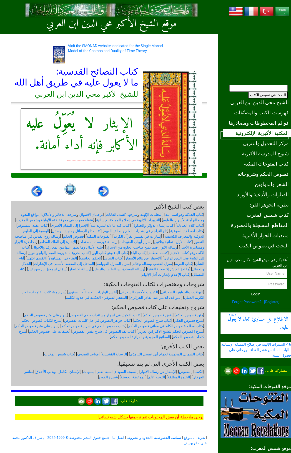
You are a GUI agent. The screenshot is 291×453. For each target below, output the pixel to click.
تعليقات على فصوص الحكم (49, 331)
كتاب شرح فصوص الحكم (152, 320)
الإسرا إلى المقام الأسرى (69, 225)
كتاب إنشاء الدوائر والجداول (153, 225)
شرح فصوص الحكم (188, 320)
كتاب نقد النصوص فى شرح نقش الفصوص (103, 331)
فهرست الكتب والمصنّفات (261, 113)
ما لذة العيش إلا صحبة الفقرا (168, 269)
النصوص (185, 372)
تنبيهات (88, 372)
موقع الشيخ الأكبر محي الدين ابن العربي (111, 24)
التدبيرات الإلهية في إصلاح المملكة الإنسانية (128, 220)
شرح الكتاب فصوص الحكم (41, 320)
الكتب (198, 372)
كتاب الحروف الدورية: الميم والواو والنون (59, 253)
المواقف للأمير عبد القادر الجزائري (155, 297)
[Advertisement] (256, 48)
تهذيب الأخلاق (46, 372)
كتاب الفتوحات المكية (266, 164)
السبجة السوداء (126, 372)
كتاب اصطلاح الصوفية (186, 231)
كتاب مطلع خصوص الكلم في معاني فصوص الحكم (165, 326)
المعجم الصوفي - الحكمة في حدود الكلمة (96, 297)
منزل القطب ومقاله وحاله (152, 264)
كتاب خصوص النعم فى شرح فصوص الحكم (93, 326)
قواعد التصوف (88, 354)
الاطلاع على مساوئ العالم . (258, 323)
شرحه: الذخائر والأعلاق (59, 214)
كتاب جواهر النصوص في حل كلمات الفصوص (97, 320)
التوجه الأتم (156, 377)
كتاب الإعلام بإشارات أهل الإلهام (165, 274)
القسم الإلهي (36, 258)
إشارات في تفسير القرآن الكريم (137, 236)
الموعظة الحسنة (133, 377)
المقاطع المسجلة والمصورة (260, 225)
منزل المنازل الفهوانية (113, 264)
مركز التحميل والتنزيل (266, 143)
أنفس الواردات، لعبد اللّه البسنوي (92, 292)
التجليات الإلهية (151, 214)
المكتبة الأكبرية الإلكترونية (262, 133)
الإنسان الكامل (69, 372)
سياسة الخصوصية (167, 437)
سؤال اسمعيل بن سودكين (47, 269)
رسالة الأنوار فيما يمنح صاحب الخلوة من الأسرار (141, 247)
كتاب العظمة (158, 253)
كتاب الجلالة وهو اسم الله (184, 214)
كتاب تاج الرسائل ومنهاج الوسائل (76, 231)
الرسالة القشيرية (114, 354)
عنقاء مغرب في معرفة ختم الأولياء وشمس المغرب (54, 220)
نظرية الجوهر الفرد (269, 205)
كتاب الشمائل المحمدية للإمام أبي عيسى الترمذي (166, 354)
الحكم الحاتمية (90, 258)
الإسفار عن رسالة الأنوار (158, 372)
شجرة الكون (108, 377)
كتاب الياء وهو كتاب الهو (110, 253)
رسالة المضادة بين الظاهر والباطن (118, 269)
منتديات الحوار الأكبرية (265, 235)
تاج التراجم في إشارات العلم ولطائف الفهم (136, 231)
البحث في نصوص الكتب (268, 95)
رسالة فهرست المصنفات (97, 242)
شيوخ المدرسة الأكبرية (265, 153)
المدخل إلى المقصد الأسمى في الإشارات (64, 264)
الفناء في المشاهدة (63, 258)
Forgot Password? (246, 302)
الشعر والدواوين (272, 184)
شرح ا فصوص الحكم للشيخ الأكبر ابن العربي (170, 331)
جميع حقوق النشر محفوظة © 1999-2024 (78, 437)
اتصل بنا (118, 437)
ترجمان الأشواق (91, 214)
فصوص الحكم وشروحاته (263, 174)
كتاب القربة (183, 264)
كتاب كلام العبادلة (190, 225)
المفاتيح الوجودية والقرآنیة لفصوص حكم (140, 337)
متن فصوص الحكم (189, 315)
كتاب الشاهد (113, 258)
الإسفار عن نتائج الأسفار (143, 258)
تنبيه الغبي (104, 372)
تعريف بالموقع (194, 437)
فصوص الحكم (73, 236)
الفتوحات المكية (98, 236)
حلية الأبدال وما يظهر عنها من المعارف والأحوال (67, 247)
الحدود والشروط (139, 437)
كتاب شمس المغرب (268, 215)
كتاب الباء (138, 253)
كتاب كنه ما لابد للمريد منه (110, 225)
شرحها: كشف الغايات (122, 214)
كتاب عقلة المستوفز (32, 225)
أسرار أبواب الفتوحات (135, 242)
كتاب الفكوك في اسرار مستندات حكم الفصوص (105, 315)
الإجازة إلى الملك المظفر (57, 242)
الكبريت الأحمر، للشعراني (139, 292)
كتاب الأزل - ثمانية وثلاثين (173, 242)
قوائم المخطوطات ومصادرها (259, 123)
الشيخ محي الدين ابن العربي (259, 102)
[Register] (271, 302)
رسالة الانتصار (79, 269)
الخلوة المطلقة (179, 377)
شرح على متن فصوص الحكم (45, 315)
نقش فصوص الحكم (158, 315)
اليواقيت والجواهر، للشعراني (182, 292)
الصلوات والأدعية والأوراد (263, 194)
